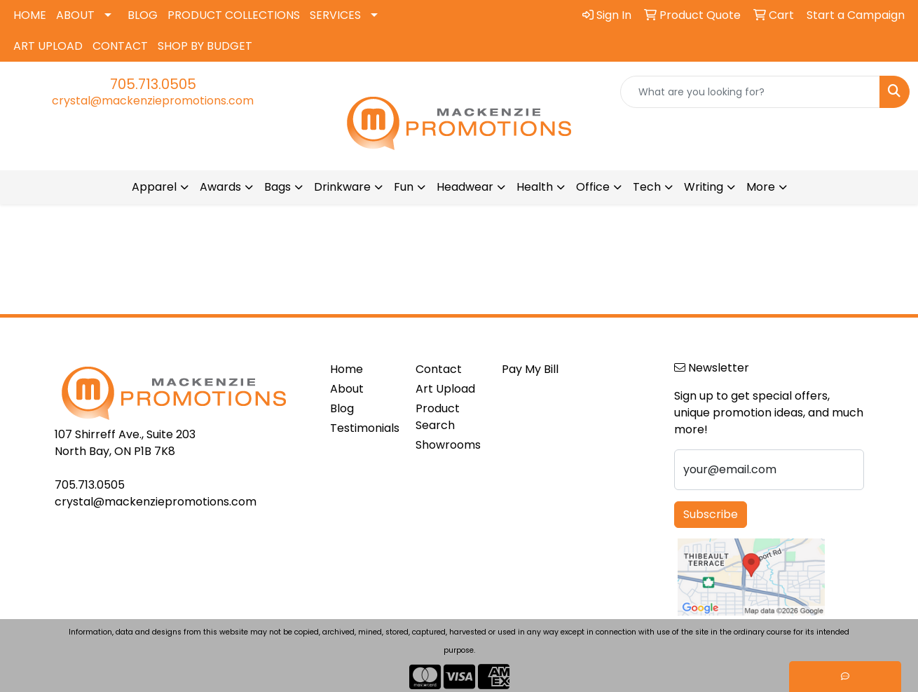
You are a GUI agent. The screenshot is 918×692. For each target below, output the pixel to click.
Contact (439, 369)
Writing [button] (703, 187)
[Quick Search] (750, 92)
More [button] (760, 187)
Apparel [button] (154, 187)
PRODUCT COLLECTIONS (233, 15)
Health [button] (534, 187)
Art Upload (445, 389)
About (347, 389)
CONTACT (120, 46)
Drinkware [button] (342, 187)
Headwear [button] (465, 187)
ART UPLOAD (48, 46)
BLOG (143, 15)
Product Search (438, 416)
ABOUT (75, 15)
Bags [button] (277, 187)
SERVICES (335, 15)
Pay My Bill (530, 369)
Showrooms (448, 445)
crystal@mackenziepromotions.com (153, 101)
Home (346, 369)
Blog (342, 408)
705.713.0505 (153, 84)
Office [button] (593, 187)
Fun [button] (403, 187)
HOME (29, 15)
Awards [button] (220, 187)
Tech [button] (647, 187)
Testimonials (364, 428)
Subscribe (710, 514)
